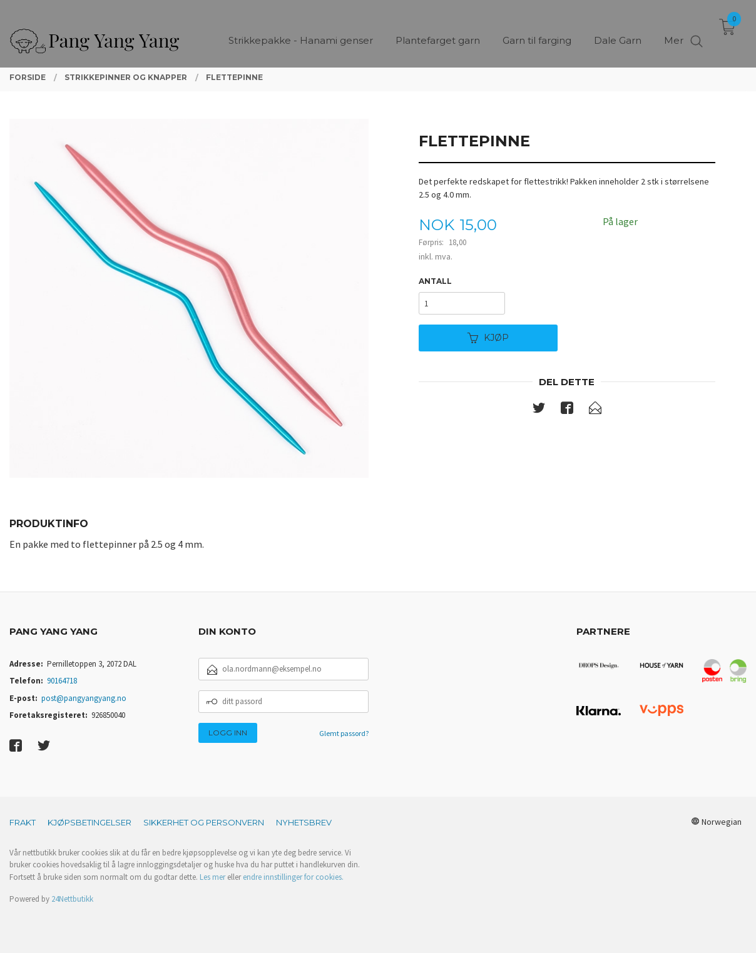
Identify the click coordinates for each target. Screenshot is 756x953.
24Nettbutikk (72, 899)
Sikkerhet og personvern (203, 822)
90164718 (62, 680)
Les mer (212, 877)
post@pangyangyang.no (83, 698)
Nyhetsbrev (304, 822)
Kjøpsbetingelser (89, 822)
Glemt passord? (344, 733)
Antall (435, 281)
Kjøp (488, 337)
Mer (673, 32)
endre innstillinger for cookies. (293, 877)
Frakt (22, 822)
